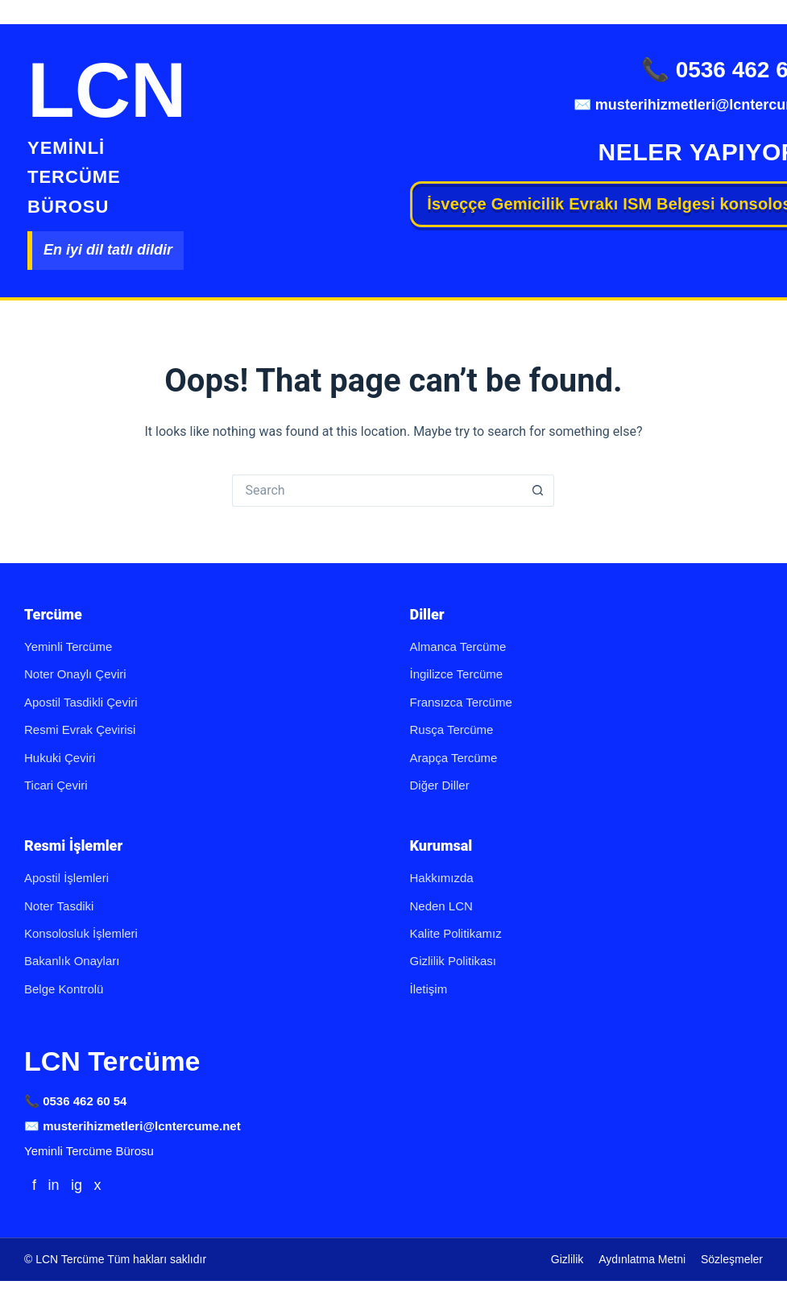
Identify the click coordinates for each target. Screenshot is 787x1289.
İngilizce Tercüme (456, 674)
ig (76, 1185)
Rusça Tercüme (452, 729)
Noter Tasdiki (58, 906)
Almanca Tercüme (458, 646)
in (53, 1185)
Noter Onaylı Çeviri (75, 674)
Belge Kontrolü (63, 989)
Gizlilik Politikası (453, 961)
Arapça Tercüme (454, 758)
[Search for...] (377, 491)
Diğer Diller (440, 785)
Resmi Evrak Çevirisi (79, 729)
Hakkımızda (442, 878)
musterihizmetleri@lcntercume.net (142, 1126)
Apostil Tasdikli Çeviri (81, 702)
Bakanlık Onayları (71, 961)
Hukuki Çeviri (59, 758)
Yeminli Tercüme (68, 646)
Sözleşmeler (732, 1259)
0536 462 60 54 (84, 1101)
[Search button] (538, 491)
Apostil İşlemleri (66, 878)
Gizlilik (567, 1259)
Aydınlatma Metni (642, 1259)
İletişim (429, 989)
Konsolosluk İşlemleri (81, 933)
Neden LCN (441, 906)
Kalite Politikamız (456, 933)
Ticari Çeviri (56, 785)
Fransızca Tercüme (461, 702)
